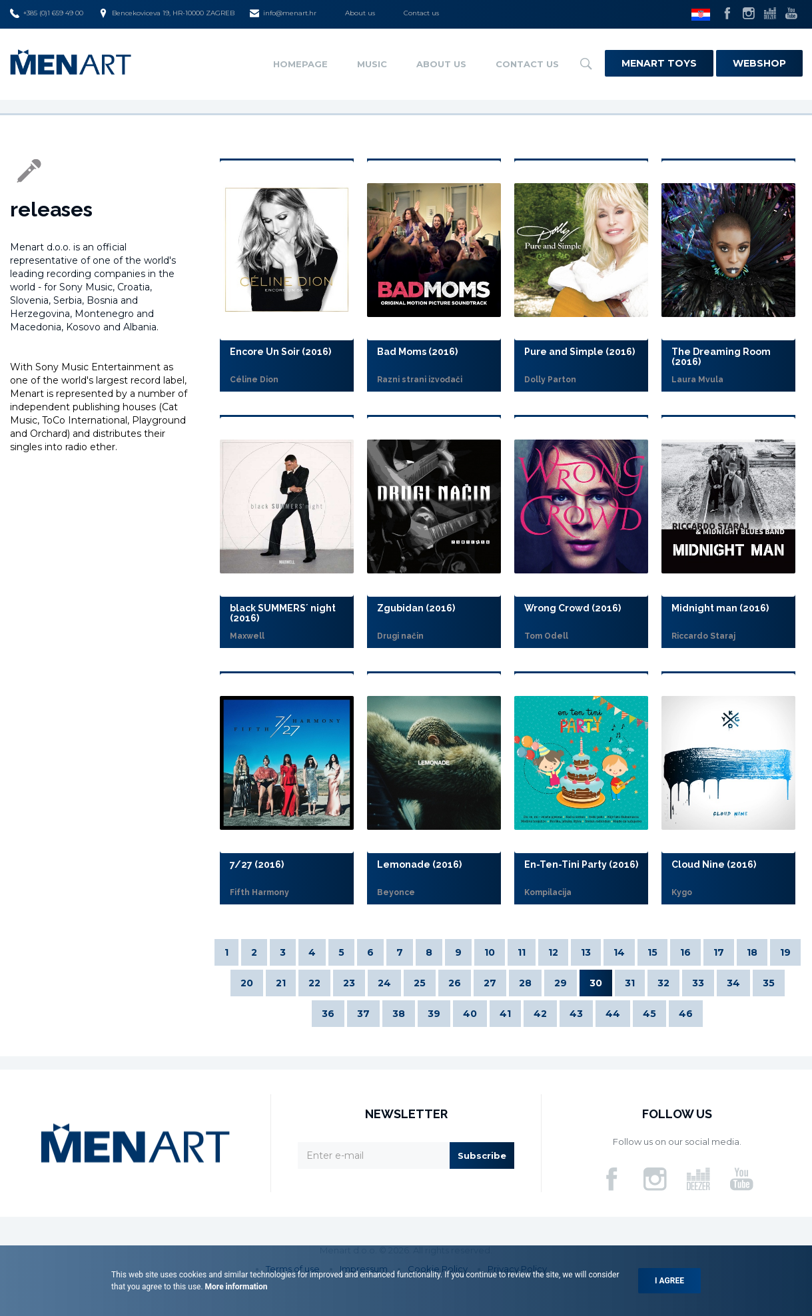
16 (685, 952)
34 (733, 983)
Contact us (421, 13)
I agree (669, 1280)
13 (586, 952)
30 (596, 983)
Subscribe (482, 1155)
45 (649, 1014)
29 (560, 983)
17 (718, 952)
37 (363, 1014)
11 (522, 952)
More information (235, 1286)
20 (246, 983)
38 (398, 1014)
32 (663, 983)
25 (420, 983)
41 (505, 1014)
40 (470, 1014)
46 (686, 1014)
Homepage (300, 64)
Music (372, 64)
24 (384, 983)
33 (698, 983)
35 (769, 983)
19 (785, 952)
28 (525, 983)
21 (281, 983)
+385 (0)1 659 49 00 (46, 13)
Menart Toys (659, 63)
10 (489, 952)
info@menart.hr (283, 13)
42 (540, 1014)
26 (454, 983)
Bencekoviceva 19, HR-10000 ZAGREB (166, 13)
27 (490, 983)
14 (619, 952)
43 (576, 1014)
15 (652, 952)
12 (553, 952)
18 (752, 952)
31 (630, 983)
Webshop (759, 63)
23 (349, 983)
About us (360, 13)
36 (328, 1014)
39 (434, 1014)
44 (613, 1014)
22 (314, 983)
